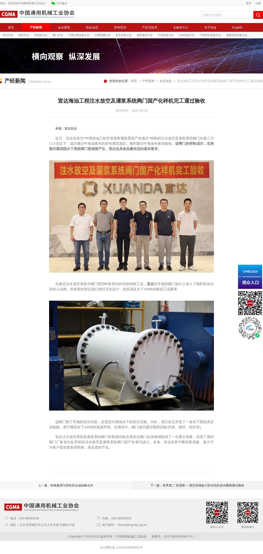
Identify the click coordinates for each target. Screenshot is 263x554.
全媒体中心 (180, 27)
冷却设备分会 (187, 35)
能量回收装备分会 (236, 35)
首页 (11, 27)
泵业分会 (8, 35)
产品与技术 (149, 27)
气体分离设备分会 (78, 35)
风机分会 (23, 35)
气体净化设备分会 (210, 35)
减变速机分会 (145, 35)
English (237, 27)
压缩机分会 (40, 35)
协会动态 (92, 27)
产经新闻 (36, 27)
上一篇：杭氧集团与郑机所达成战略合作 (65, 485)
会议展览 (64, 27)
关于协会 (210, 27)
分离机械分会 (102, 35)
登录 (248, 3)
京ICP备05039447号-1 (179, 536)
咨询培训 (120, 27)
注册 (258, 3)
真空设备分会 (124, 35)
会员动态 (166, 81)
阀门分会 (58, 35)
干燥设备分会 (166, 35)
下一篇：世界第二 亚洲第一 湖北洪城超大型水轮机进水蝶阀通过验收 (197, 485)
